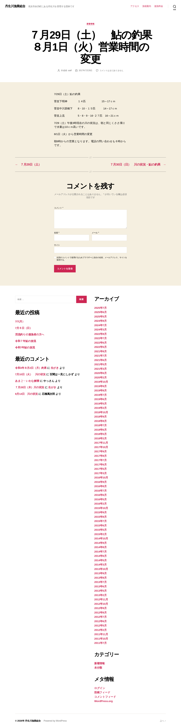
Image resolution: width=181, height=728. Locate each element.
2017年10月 (101, 447)
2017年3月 (100, 473)
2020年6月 (100, 373)
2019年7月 (100, 394)
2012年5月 (100, 625)
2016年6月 (100, 494)
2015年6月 (100, 525)
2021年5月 (100, 364)
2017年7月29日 (85, 70)
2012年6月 (100, 621)
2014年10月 (101, 538)
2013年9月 (100, 573)
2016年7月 (100, 490)
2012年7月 (100, 616)
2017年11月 (101, 442)
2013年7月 (100, 582)
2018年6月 (100, 429)
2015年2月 (100, 534)
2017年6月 (100, 464)
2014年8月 (100, 547)
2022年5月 (100, 346)
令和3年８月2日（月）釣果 (31, 367)
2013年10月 (101, 569)
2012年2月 (100, 629)
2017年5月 (100, 468)
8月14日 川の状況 (26, 393)
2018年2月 (100, 438)
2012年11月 (101, 599)
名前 (56, 233)
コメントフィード (105, 696)
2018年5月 (100, 434)
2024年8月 (100, 320)
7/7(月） (20, 321)
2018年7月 (100, 425)
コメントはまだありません (111, 70)
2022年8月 (100, 333)
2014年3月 (100, 564)
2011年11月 (101, 634)
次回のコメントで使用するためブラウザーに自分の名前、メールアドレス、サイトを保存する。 (92, 258)
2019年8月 (100, 390)
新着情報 (90, 24)
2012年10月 (101, 603)
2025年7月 (100, 307)
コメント (58, 208)
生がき (55, 367)
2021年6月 (100, 360)
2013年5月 (100, 590)
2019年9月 (100, 386)
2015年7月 (100, 521)
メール (95, 233)
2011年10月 (101, 638)
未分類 (98, 667)
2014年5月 (100, 560)
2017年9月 (100, 451)
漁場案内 (146, 6)
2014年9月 (100, 542)
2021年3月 (100, 368)
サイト (57, 245)
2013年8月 (100, 577)
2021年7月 (100, 355)
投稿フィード (102, 692)
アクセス (134, 6)
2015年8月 (100, 516)
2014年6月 (100, 555)
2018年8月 (100, 421)
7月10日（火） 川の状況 (30, 374)
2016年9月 (100, 481)
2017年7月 (100, 460)
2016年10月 (101, 477)
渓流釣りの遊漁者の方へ (29, 334)
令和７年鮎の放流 (25, 341)
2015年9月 (100, 512)
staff (70, 70)
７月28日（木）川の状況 (29, 387)
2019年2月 (100, 407)
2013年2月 (100, 595)
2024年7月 (100, 325)
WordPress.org (103, 701)
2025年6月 (100, 312)
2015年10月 (101, 508)
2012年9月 (100, 608)
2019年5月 (100, 403)
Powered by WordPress (55, 721)
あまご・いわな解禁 (27, 380)
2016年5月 (100, 499)
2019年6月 (100, 399)
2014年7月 (100, 551)
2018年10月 (101, 412)
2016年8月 (100, 486)
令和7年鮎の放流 (25, 347)
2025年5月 (100, 316)
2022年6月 (100, 342)
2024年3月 (100, 329)
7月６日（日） (23, 328)
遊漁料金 (158, 6)
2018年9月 (100, 416)
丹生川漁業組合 (15, 6)
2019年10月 (101, 381)
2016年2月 (100, 503)
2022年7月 (100, 338)
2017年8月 (100, 455)
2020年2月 (100, 377)
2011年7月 (100, 642)
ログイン (99, 688)
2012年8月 (100, 612)
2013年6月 (100, 586)
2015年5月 (100, 529)
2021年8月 (100, 351)
